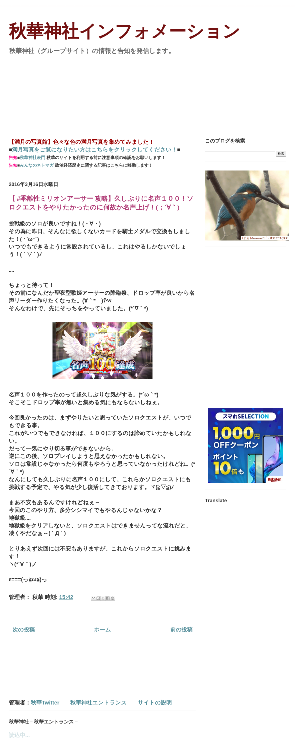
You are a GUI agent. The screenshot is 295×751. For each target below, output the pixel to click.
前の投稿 (181, 629)
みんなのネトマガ (37, 165)
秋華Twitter (45, 703)
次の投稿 (23, 629)
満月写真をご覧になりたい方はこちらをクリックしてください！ (94, 149)
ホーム (102, 629)
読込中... (19, 735)
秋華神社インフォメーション (124, 31)
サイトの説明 (155, 703)
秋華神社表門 (32, 157)
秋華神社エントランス (98, 703)
